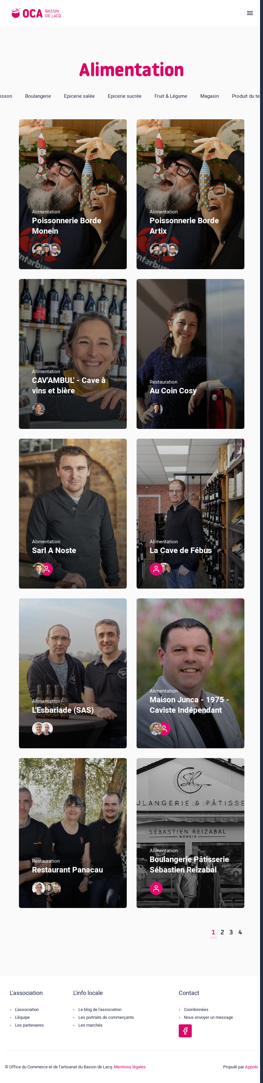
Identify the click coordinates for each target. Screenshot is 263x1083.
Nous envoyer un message (208, 1017)
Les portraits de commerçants (106, 1017)
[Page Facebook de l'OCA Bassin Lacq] (185, 1031)
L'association (27, 1009)
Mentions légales (130, 1067)
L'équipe (22, 1017)
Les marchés (90, 1025)
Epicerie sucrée (124, 96)
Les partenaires (29, 1025)
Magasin (209, 96)
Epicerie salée (79, 96)
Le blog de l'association (100, 1009)
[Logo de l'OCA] (36, 13)
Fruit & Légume (171, 96)
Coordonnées (196, 1009)
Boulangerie (38, 96)
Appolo (251, 1067)
